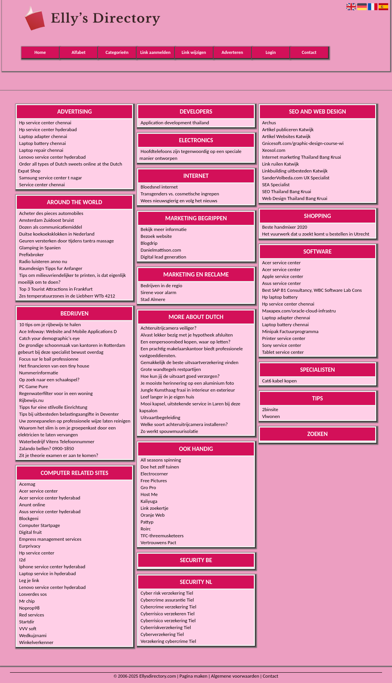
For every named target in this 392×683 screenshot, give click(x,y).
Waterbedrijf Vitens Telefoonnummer (57, 441)
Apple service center (282, 276)
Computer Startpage (39, 525)
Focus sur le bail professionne (48, 359)
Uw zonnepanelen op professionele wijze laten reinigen (75, 421)
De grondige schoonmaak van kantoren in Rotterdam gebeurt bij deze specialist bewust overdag (71, 348)
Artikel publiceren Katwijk (288, 129)
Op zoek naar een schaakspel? (49, 379)
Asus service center (281, 283)
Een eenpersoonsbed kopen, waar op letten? (185, 342)
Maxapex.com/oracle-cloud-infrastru (299, 311)
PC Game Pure (33, 386)
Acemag (27, 484)
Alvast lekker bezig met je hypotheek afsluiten (186, 335)
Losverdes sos (33, 594)
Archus (269, 122)
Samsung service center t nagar (50, 178)
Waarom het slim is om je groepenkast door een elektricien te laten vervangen (67, 431)
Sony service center (281, 345)
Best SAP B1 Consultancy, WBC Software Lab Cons (312, 290)
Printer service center (283, 338)
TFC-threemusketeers (161, 535)
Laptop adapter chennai (43, 136)
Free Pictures (153, 480)
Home (40, 52)
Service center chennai (42, 184)
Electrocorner (154, 473)
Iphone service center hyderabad (52, 566)
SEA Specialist (276, 184)
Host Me (149, 494)
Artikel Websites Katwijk (286, 136)
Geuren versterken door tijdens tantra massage (66, 241)
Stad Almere (152, 299)
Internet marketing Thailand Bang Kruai (301, 157)
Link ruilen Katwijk (280, 164)
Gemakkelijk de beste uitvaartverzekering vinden (189, 362)
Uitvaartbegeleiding (160, 417)
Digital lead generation (163, 257)
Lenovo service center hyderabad (52, 157)
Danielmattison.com (160, 250)
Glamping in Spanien (39, 247)
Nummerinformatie (38, 373)
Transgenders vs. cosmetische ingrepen (179, 194)
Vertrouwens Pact (158, 542)
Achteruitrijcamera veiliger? (168, 328)
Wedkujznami (33, 635)
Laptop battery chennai (42, 143)
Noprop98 (29, 608)
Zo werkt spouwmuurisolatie (169, 431)
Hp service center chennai (45, 122)
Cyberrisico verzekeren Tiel (167, 613)
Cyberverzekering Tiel (162, 634)
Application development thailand (174, 122)
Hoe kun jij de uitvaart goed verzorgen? (179, 376)
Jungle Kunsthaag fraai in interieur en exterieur (187, 390)
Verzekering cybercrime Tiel (168, 641)
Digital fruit (30, 532)
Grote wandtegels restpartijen (170, 369)
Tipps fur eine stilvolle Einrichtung (53, 407)
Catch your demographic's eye (49, 338)
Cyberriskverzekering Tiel (165, 627)
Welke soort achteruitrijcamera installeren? (184, 424)
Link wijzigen (194, 52)
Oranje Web (152, 515)
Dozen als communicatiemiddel (50, 227)
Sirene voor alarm (158, 292)
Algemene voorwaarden (235, 676)
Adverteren (232, 52)
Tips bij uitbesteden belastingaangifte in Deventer (69, 414)
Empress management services (50, 539)
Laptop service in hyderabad (47, 573)
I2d (22, 560)
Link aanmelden (155, 52)
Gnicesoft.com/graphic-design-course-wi (303, 143)
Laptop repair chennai (41, 150)
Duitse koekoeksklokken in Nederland (57, 234)
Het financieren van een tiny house (54, 366)
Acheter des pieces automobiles (51, 213)
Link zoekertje (154, 508)
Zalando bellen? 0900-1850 (46, 448)
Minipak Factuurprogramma (290, 331)
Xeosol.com (274, 150)
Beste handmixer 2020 (284, 227)
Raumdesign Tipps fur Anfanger (50, 268)
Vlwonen (271, 416)
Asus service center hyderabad (49, 511)
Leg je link (29, 580)
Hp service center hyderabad (48, 129)
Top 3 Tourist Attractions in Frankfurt (56, 289)
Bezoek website (156, 236)
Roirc (145, 529)
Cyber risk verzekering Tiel (166, 593)
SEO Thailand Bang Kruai (286, 191)
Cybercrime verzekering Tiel (168, 607)
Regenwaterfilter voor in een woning (56, 393)
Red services (31, 615)
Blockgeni (29, 518)
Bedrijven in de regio (161, 285)
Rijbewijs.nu (31, 400)
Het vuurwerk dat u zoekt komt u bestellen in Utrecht (315, 234)
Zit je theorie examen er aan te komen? (58, 455)
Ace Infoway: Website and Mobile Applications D (68, 331)
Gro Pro (148, 487)
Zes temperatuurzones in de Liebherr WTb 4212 (67, 296)
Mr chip (27, 601)
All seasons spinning (160, 460)
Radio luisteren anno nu (43, 261)
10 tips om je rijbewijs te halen (50, 324)
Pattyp (147, 522)
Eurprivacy (29, 546)
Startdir (26, 621)
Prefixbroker (31, 254)
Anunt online (32, 504)
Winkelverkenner (36, 642)
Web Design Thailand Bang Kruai (294, 198)
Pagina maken (193, 676)
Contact (309, 52)
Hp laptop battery (280, 297)
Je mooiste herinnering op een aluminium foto (187, 383)
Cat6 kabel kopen (279, 381)
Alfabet (78, 52)
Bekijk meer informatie (163, 229)
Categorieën (117, 52)
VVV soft (27, 628)
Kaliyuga (148, 501)
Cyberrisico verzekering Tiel (168, 620)
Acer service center (38, 491)
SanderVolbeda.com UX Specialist (296, 178)
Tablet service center (283, 352)
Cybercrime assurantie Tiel (167, 600)
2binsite (270, 409)
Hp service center (36, 553)
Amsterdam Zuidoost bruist (46, 220)
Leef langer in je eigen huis (167, 397)
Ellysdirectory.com (157, 676)
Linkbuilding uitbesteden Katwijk (295, 171)
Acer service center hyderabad (49, 498)
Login (271, 52)
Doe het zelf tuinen (159, 467)
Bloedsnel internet (159, 187)
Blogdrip (148, 243)
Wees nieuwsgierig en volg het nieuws (178, 200)
